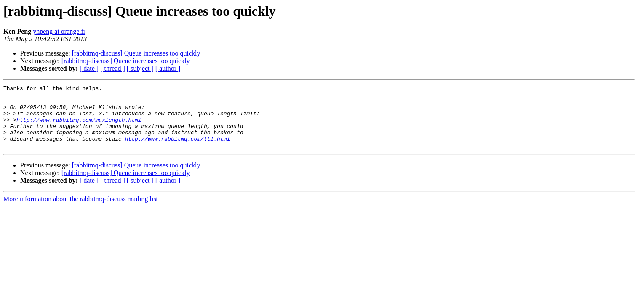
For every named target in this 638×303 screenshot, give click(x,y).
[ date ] (89, 68)
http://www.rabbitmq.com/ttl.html (177, 150)
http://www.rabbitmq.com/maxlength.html (78, 127)
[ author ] (168, 68)
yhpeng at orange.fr (59, 31)
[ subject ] (140, 68)
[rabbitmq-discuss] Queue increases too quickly (136, 53)
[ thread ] (112, 68)
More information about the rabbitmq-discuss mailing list (80, 211)
